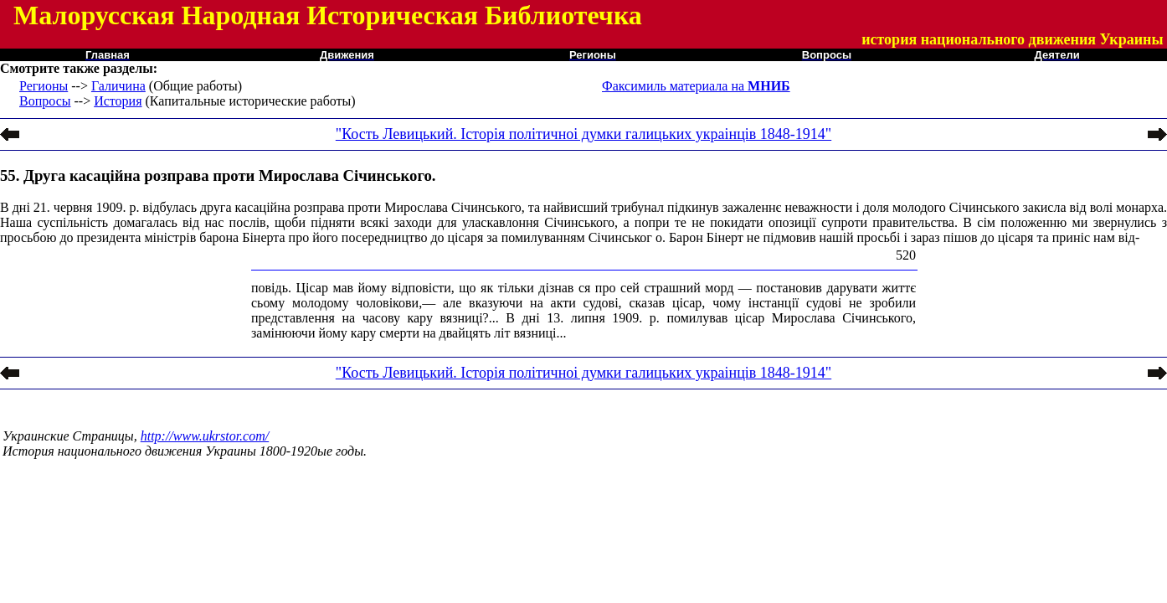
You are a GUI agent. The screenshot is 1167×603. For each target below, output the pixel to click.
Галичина (118, 86)
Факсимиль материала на (696, 86)
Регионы (43, 86)
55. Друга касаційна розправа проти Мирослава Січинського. (217, 175)
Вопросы (44, 101)
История (117, 101)
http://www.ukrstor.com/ (205, 436)
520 (906, 255)
